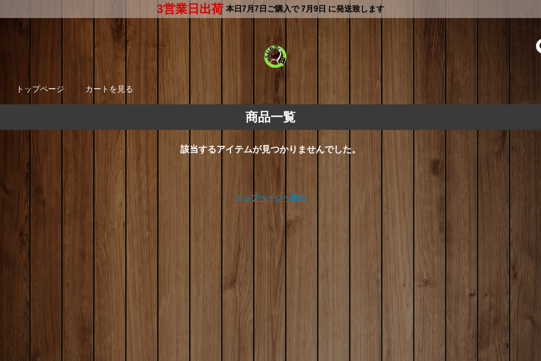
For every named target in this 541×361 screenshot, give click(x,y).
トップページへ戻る (270, 198)
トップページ (40, 89)
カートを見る (109, 89)
